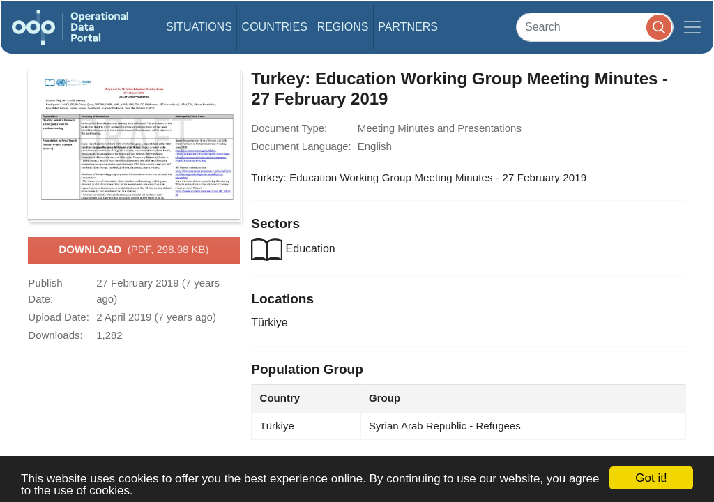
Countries (274, 27)
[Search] (595, 27)
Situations (199, 27)
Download (133, 250)
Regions (343, 27)
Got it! (651, 478)
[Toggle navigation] (692, 27)
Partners (408, 27)
